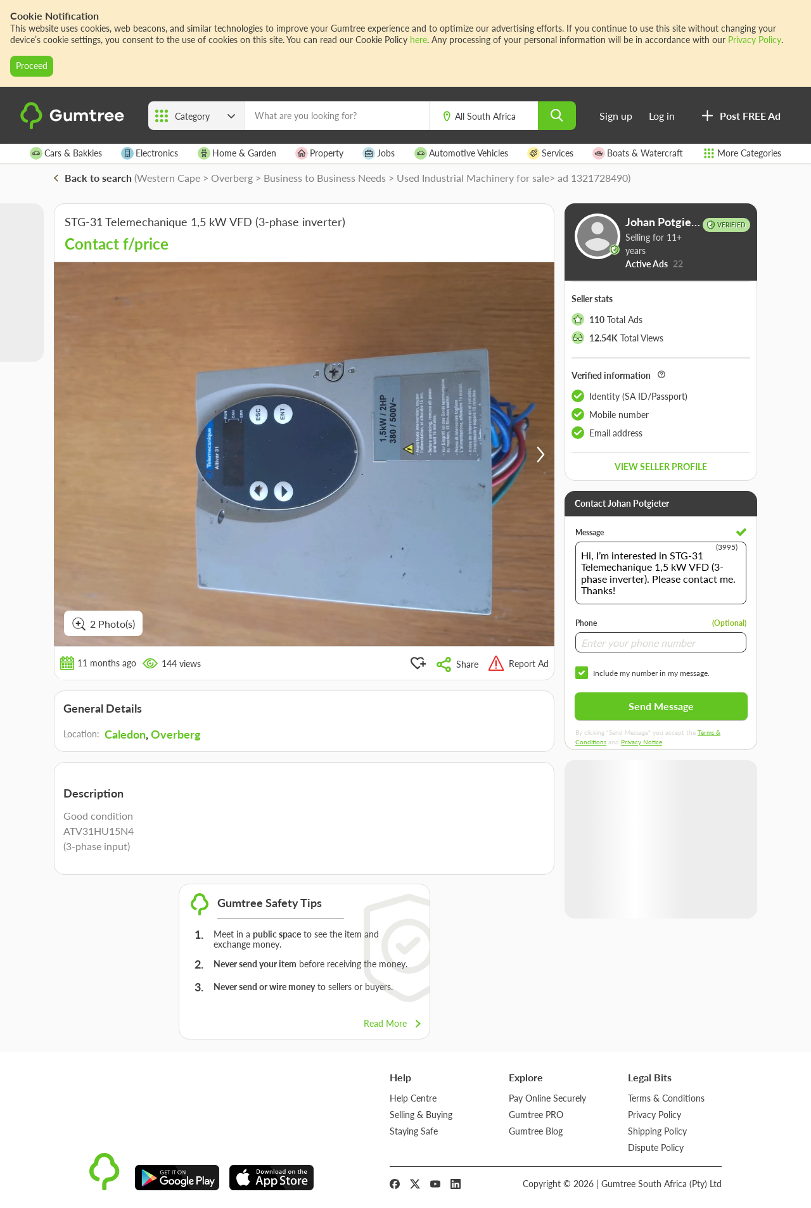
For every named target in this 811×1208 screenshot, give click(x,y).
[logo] (74, 126)
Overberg (176, 734)
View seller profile (661, 466)
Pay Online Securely (547, 1098)
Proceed (32, 65)
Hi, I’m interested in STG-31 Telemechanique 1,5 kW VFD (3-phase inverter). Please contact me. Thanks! (660, 573)
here (418, 39)
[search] (557, 115)
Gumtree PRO (536, 1114)
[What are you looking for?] (337, 115)
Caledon (125, 734)
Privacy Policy (754, 39)
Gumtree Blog (536, 1131)
